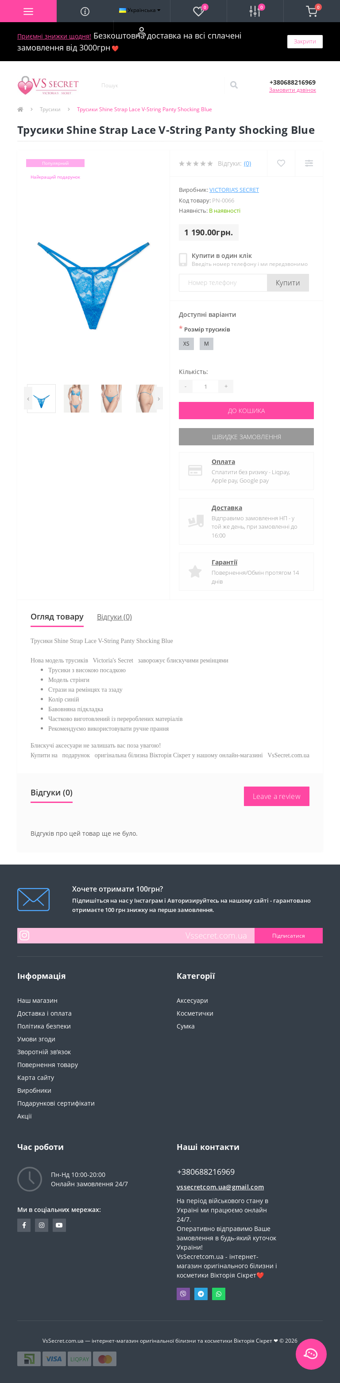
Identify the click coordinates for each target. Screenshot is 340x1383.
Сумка (186, 1026)
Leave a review (277, 796)
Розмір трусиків (204, 329)
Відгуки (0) (114, 617)
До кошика (246, 410)
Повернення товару (47, 1064)
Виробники (34, 1090)
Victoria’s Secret (234, 190)
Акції (24, 1116)
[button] (141, 31)
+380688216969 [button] (206, 1172)
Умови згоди (36, 1039)
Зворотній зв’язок (44, 1052)
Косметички (195, 1013)
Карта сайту (35, 1077)
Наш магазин (37, 1000)
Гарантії (224, 562)
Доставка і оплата (44, 1013)
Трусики (50, 109)
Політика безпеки (44, 1026)
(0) (247, 163)
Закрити (305, 41)
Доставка (227, 507)
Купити (288, 283)
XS (186, 343)
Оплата (223, 461)
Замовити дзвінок (292, 89)
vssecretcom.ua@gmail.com (220, 1187)
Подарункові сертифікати (56, 1103)
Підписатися (288, 935)
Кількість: (193, 371)
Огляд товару (57, 616)
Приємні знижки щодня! (54, 36)
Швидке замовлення (246, 436)
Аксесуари (192, 1000)
